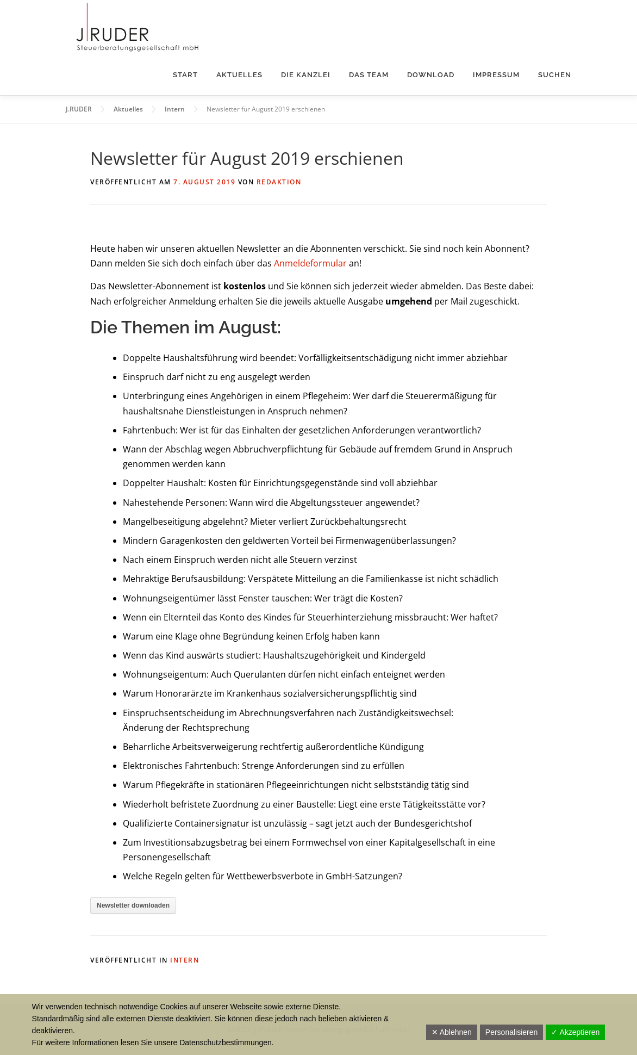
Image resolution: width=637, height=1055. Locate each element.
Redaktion (279, 182)
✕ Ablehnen (452, 1032)
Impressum (496, 75)
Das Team (369, 75)
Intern (184, 960)
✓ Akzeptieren (575, 1032)
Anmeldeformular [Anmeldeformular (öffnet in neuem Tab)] (310, 263)
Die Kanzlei (305, 75)
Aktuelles (239, 75)
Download (430, 75)
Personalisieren (511, 1032)
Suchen (554, 75)
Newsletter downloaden (133, 905)
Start (185, 75)
